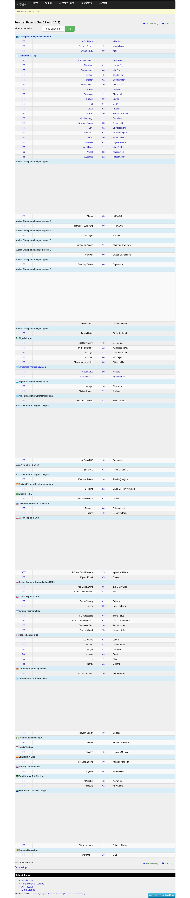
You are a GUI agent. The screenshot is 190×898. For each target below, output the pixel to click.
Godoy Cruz (87, 372)
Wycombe (88, 157)
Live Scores (21, 12)
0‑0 (103, 51)
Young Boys (118, 46)
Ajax (115, 51)
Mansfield (117, 147)
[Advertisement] (95, 189)
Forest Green (119, 157)
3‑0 (103, 70)
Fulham (89, 99)
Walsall (90, 152)
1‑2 (103, 46)
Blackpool (117, 94)
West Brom (88, 147)
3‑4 (103, 771)
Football (48, 3)
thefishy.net (38, 894)
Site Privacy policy (79, 894)
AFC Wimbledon (85, 60)
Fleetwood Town (120, 113)
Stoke (90, 137)
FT (23, 41)
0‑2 (103, 109)
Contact (104, 3)
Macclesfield (118, 152)
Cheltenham (118, 75)
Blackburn (88, 65)
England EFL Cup (28, 56)
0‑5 (103, 577)
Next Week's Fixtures (33, 883)
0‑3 (103, 123)
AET (24, 572)
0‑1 (103, 80)
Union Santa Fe (86, 377)
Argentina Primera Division (32, 367)
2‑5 (103, 572)
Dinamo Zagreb (86, 46)
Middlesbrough (86, 118)
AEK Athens (87, 41)
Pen (23, 152)
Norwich (116, 89)
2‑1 (103, 118)
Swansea (89, 142)
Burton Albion (87, 84)
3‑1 (103, 128)
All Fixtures (27, 880)
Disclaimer (67, 894)
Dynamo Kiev (87, 51)
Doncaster (88, 94)
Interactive (87, 3)
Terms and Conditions (55, 894)
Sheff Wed (88, 133)
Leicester (89, 113)
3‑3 (103, 152)
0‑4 (103, 104)
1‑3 (103, 60)
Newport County (85, 123)
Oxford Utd (118, 123)
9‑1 (103, 470)
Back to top (21, 867)
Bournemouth (87, 70)
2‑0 (103, 99)
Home (35, 3)
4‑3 (103, 216)
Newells (116, 372)
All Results (27, 886)
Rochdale (117, 118)
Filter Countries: (24, 28)
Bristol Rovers (119, 128)
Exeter (116, 99)
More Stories (28, 889)
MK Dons (117, 70)
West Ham (117, 60)
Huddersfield (118, 137)
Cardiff (90, 89)
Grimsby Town (67, 3)
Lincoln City (118, 65)
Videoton (117, 41)
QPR (91, 128)
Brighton (89, 80)
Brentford (89, 75)
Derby (115, 104)
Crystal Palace (119, 142)
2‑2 (103, 157)
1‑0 (103, 75)
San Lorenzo (119, 377)
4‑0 (103, 113)
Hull (91, 104)
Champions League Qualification (35, 36)
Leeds (90, 109)
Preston (116, 109)
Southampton (119, 80)
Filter (69, 28)
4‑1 (103, 65)
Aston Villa (117, 84)
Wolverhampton (120, 133)
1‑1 (103, 41)
